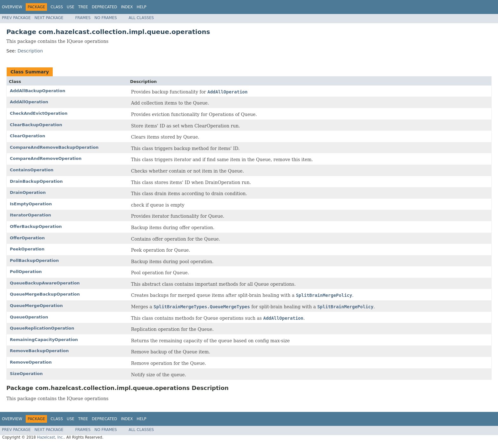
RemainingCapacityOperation (44, 339)
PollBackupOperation (34, 260)
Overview (12, 7)
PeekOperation (27, 249)
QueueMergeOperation (36, 305)
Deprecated (104, 7)
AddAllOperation (29, 101)
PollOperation (26, 271)
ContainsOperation (31, 169)
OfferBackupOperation (36, 226)
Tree (83, 7)
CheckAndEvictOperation (39, 113)
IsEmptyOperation (31, 204)
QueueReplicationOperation (42, 328)
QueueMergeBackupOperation (45, 294)
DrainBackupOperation (36, 181)
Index (127, 7)
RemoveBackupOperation (39, 350)
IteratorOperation (30, 215)
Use (70, 7)
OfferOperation (27, 238)
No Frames (105, 18)
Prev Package (16, 18)
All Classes (141, 18)
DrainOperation (28, 192)
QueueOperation (29, 317)
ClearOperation (27, 135)
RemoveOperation (31, 362)
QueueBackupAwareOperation (45, 283)
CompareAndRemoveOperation (46, 158)
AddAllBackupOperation (37, 90)
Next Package (49, 18)
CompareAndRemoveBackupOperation (54, 147)
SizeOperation (26, 373)
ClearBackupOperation (36, 124)
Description (30, 50)
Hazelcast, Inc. (50, 437)
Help (141, 7)
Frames (83, 18)
